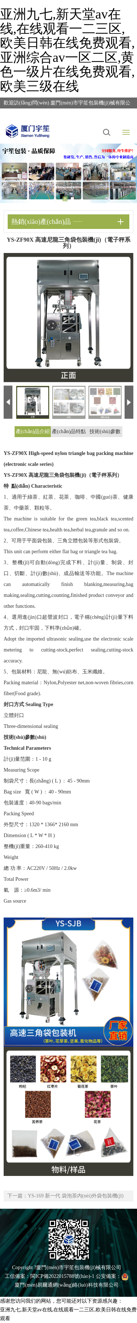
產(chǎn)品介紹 (33, 431)
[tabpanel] (68, 173)
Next (126, 168)
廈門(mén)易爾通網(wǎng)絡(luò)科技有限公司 (66, 1285)
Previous (11, 168)
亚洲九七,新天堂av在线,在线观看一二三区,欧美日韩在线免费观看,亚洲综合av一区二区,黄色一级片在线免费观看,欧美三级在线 (67, 50)
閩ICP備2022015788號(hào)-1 (62, 1276)
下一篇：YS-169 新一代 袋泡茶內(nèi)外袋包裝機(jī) (65, 1196)
